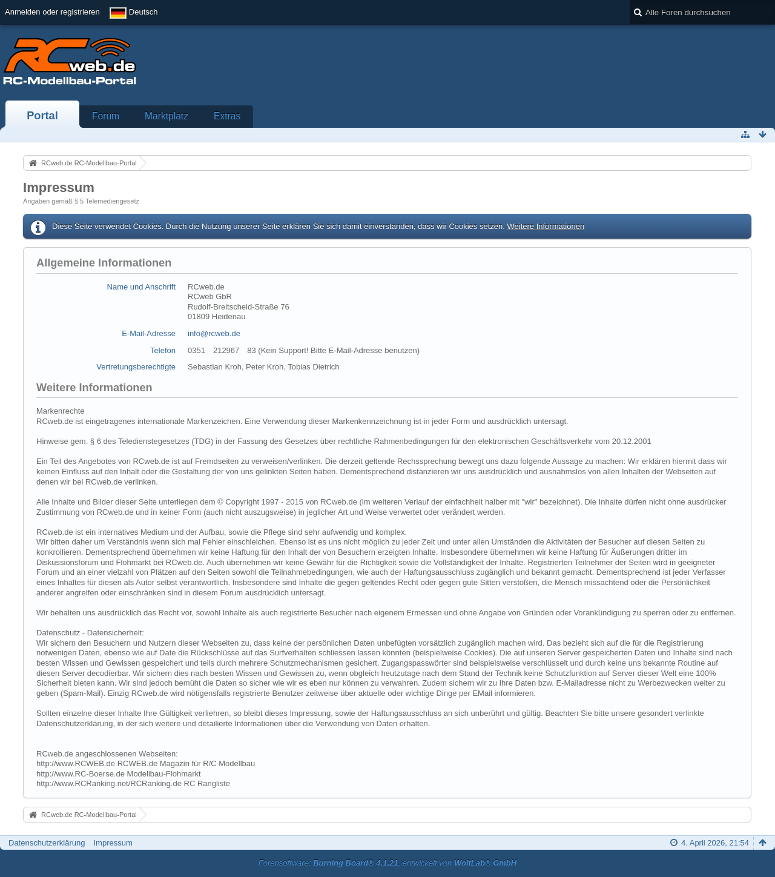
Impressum (112, 842)
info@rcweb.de (214, 333)
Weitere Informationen (545, 226)
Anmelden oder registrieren (52, 11)
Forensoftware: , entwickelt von (387, 862)
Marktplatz (166, 116)
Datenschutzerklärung (46, 842)
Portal (42, 116)
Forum (105, 116)
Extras (227, 116)
